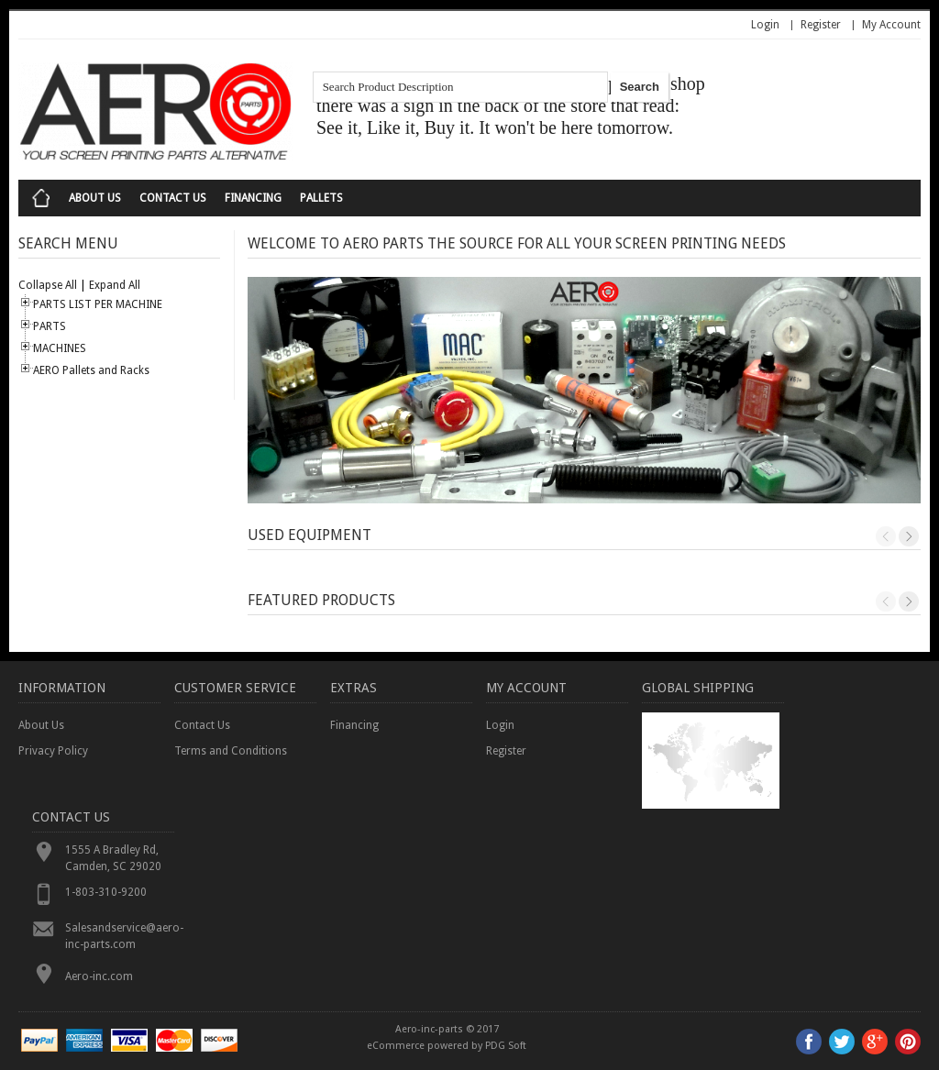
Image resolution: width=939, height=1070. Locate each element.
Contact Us (172, 198)
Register (821, 24)
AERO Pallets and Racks (91, 370)
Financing (253, 198)
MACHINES (59, 348)
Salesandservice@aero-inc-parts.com (119, 936)
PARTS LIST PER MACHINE (97, 304)
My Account (891, 24)
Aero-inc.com (99, 976)
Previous (886, 536)
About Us (95, 198)
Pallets (321, 198)
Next (909, 536)
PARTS (49, 326)
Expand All (114, 285)
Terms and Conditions (230, 751)
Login (765, 24)
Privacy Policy (53, 751)
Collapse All (47, 285)
